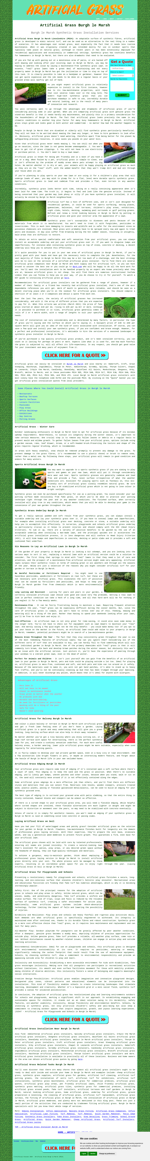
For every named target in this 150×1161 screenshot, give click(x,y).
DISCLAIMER (129, 19)
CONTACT (120, 19)
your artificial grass (85, 456)
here (66, 278)
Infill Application (56, 1111)
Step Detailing (92, 1117)
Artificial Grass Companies (111, 1111)
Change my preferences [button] (107, 1153)
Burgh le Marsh (75, 364)
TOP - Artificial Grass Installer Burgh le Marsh (41, 1127)
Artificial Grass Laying (28, 1122)
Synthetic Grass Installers (40, 1117)
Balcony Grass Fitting (81, 1111)
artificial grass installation (35, 381)
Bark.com (77, 267)
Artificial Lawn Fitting (44, 1114)
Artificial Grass (33, 1119)
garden (48, 194)
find (23, 1034)
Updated (42, 1141)
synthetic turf (127, 987)
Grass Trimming (110, 1117)
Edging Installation (33, 1111)
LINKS (104, 19)
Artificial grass (24, 364)
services (54, 832)
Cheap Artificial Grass (87, 1119)
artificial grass (81, 85)
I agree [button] (84, 1153)
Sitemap (16, 1141)
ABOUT (112, 19)
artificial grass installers (113, 375)
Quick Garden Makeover (107, 1114)
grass (37, 69)
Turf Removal (68, 1114)
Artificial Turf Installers (118, 1119)
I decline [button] (92, 1153)
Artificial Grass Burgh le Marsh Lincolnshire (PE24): (44, 39)
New (37, 1141)
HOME (98, 19)
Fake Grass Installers (69, 1117)
